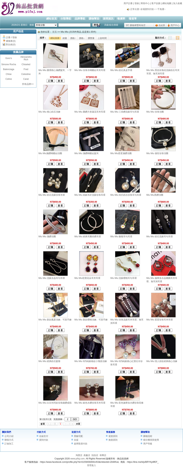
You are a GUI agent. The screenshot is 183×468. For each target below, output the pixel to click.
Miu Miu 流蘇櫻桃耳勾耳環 (123, 278)
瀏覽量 (91, 38)
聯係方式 (8, 440)
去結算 (161, 25)
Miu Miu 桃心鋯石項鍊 (49, 111)
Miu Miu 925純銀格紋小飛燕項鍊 (91, 361)
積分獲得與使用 (151, 440)
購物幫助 (94, 18)
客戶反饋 (155, 3)
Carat (26, 79)
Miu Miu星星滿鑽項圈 (121, 153)
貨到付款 (43, 440)
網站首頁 (51, 18)
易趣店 (86, 455)
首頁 (54, 32)
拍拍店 (95, 455)
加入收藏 (177, 3)
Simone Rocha (8, 64)
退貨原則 (112, 436)
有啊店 (103, 455)
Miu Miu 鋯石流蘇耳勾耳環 (159, 236)
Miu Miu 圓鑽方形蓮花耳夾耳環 (90, 111)
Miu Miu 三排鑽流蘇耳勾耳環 (124, 111)
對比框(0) (10, 44)
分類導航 (66, 18)
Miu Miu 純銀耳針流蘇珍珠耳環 (90, 195)
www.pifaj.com (77, 458)
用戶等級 (147, 443)
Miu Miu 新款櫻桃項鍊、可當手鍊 (91, 319)
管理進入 (91, 465)
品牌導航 (80, 18)
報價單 (121, 18)
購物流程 (147, 436)
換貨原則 (112, 440)
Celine (8, 79)
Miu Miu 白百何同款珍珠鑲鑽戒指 (55, 403)
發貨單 (133, 18)
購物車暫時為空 (137, 25)
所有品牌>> (28, 84)
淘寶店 (79, 455)
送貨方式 (76, 432)
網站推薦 (54, 38)
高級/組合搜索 (111, 25)
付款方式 (41, 432)
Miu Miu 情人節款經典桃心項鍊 (161, 361)
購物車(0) (10, 41)
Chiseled (26, 64)
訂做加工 (8, 443)
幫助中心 (145, 3)
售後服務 (110, 432)
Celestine (26, 74)
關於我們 (6, 432)
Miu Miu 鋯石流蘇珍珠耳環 (51, 195)
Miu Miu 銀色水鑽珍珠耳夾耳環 (90, 403)
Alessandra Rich (26, 58)
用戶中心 (174, 25)
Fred (26, 69)
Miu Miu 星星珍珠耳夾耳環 (159, 319)
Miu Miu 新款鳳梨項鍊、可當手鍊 (55, 319)
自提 (76, 440)
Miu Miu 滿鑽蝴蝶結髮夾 (87, 153)
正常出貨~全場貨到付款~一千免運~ (147, 9)
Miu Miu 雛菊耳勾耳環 (121, 236)
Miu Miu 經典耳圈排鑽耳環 (88, 236)
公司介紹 (8, 436)
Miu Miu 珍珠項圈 (155, 111)
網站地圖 (166, 3)
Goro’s (8, 58)
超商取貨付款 (80, 443)
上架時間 (102, 38)
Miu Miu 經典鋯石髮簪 (49, 361)
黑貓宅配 (78, 436)
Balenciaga (8, 69)
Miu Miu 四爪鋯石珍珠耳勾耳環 (125, 195)
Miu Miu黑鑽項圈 (154, 195)
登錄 (136, 3)
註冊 (8, 37)
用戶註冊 (128, 3)
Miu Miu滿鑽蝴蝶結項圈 (50, 153)
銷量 (65, 38)
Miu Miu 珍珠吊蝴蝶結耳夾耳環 (90, 70)
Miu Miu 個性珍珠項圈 (157, 153)
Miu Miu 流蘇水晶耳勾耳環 (51, 278)
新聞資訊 (108, 18)
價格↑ (73, 38)
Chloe (9, 74)
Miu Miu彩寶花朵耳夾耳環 (87, 278)
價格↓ (82, 38)
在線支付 (43, 436)
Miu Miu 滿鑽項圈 (47, 236)
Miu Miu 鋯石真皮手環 (121, 70)
